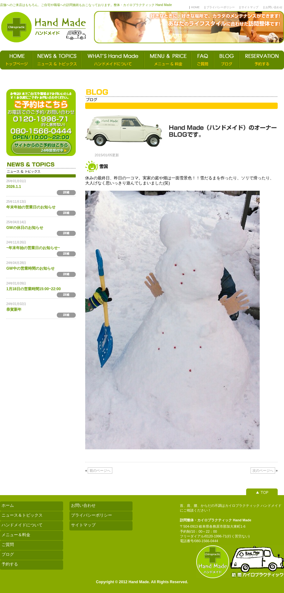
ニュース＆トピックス (22, 515)
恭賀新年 (13, 309)
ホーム (8, 505)
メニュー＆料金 (16, 534)
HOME (195, 7)
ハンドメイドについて (22, 525)
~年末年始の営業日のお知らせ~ (33, 248)
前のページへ (100, 470)
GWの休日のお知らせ (24, 227)
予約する (10, 564)
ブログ (8, 554)
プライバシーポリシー (220, 7)
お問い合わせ (273, 7)
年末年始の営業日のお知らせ (31, 207)
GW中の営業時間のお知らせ (30, 268)
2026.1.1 (13, 186)
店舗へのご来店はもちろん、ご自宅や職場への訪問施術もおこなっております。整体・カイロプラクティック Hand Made (86, 5)
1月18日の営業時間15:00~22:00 (33, 289)
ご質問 (8, 544)
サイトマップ (249, 7)
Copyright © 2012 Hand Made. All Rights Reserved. (142, 582)
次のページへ (262, 470)
